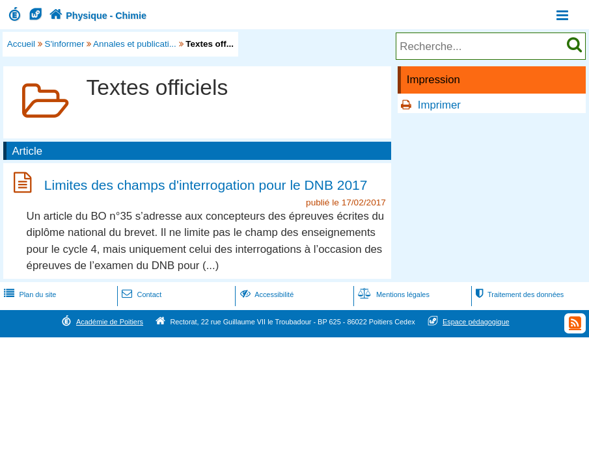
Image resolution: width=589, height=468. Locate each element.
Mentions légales (392, 294)
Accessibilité (266, 294)
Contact (140, 294)
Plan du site (28, 294)
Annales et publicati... (134, 44)
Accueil (21, 44)
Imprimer (439, 105)
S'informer (65, 44)
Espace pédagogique (476, 322)
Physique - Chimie (96, 15)
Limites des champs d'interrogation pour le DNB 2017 (206, 184)
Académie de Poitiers (109, 322)
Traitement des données (518, 294)
